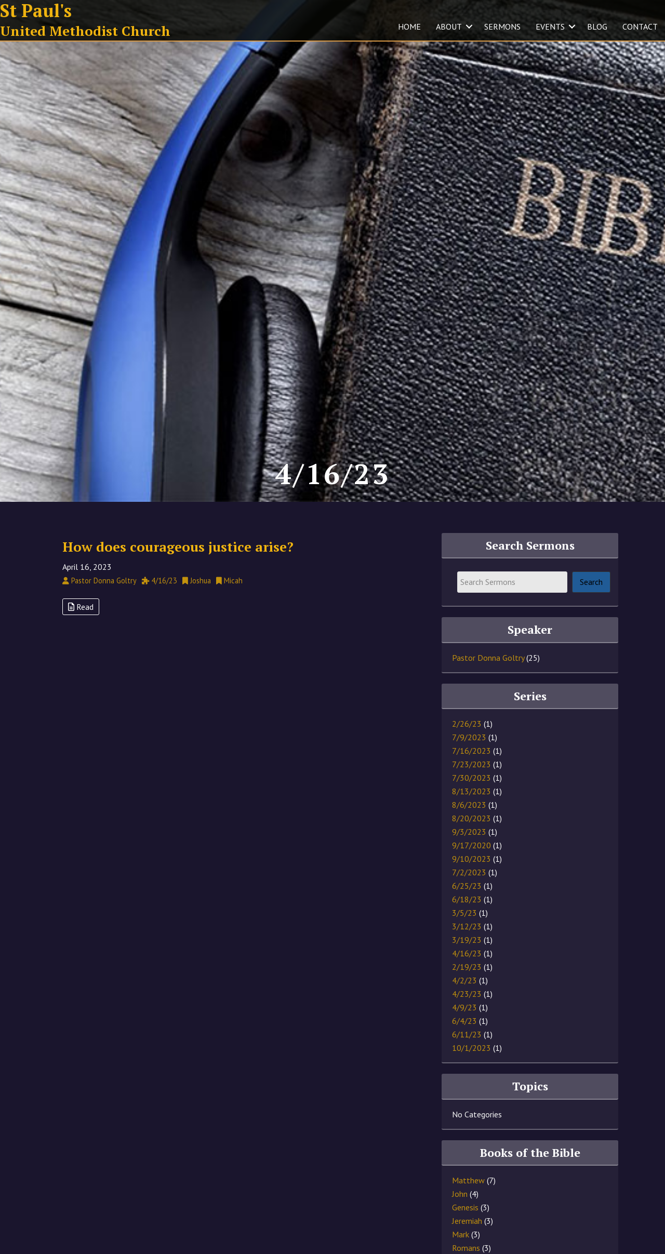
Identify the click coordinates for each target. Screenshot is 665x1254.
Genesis (465, 1207)
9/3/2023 (469, 831)
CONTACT (640, 26)
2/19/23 (467, 967)
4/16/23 (467, 953)
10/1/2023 (471, 1048)
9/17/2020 (471, 845)
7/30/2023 (471, 777)
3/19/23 (467, 940)
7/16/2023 (471, 750)
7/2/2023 (469, 872)
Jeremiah (467, 1221)
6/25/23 (467, 886)
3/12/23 (467, 926)
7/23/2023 (471, 764)
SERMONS (502, 26)
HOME (409, 26)
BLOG (597, 26)
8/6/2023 (469, 804)
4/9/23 (464, 1007)
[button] (469, 26)
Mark (460, 1234)
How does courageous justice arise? (178, 546)
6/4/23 (464, 1021)
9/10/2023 (471, 858)
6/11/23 (467, 1034)
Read (81, 607)
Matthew (468, 1180)
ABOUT (449, 26)
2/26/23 (467, 723)
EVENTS (550, 26)
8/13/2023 (471, 791)
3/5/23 (464, 913)
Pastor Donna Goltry (488, 657)
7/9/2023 (469, 737)
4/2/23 (464, 980)
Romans (466, 1248)
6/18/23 (467, 899)
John (460, 1194)
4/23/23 (467, 994)
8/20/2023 (471, 818)
